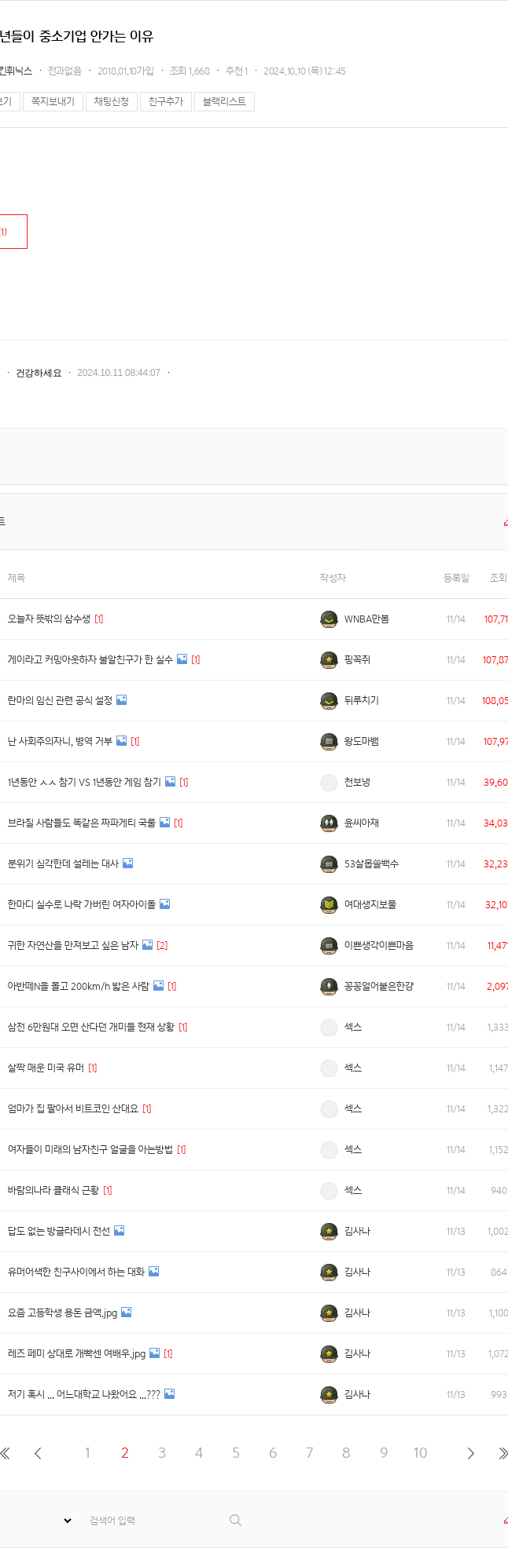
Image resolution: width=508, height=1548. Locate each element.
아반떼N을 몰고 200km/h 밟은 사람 (78, 986)
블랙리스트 (224, 102)
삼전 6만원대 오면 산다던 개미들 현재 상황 (91, 1027)
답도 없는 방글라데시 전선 (59, 1231)
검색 (236, 1520)
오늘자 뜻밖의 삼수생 (49, 619)
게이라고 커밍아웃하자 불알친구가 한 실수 (90, 660)
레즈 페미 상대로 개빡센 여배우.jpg (76, 1354)
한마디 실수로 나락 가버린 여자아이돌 (82, 905)
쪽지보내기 (53, 102)
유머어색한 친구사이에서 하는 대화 (76, 1272)
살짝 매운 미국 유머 (46, 1068)
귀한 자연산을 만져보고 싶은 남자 (73, 945)
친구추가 (166, 102)
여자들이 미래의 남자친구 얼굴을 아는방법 (90, 1150)
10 (421, 1452)
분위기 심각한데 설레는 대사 (63, 864)
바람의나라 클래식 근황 (53, 1190)
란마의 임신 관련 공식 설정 (60, 700)
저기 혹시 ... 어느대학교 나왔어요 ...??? (84, 1394)
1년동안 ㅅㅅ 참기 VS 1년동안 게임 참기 (84, 782)
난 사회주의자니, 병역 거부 (60, 741)
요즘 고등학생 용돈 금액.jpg (62, 1313)
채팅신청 (111, 102)
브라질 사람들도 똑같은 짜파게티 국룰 (82, 823)
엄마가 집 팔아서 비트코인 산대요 (73, 1109)
